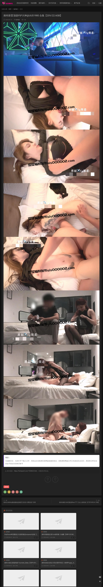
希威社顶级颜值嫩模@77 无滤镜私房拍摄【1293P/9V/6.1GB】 (83, 563)
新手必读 (77, 3)
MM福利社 (51, 582)
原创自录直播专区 (23, 3)
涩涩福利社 (8, 3)
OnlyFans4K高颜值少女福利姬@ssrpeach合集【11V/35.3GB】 (18, 534)
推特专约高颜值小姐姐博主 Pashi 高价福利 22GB (51, 563)
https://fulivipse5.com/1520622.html (25, 471)
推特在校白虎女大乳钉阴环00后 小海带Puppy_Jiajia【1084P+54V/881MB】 (18, 563)
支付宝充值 (52, 3)
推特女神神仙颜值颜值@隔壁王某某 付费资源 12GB (20, 502)
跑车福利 (42, 3)
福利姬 (18, 19)
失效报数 (34, 3)
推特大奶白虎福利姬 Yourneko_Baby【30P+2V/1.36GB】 (84, 534)
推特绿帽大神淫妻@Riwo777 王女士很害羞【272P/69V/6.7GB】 (79, 502)
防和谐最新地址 (65, 3)
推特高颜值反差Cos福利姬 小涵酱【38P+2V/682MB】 (51, 534)
